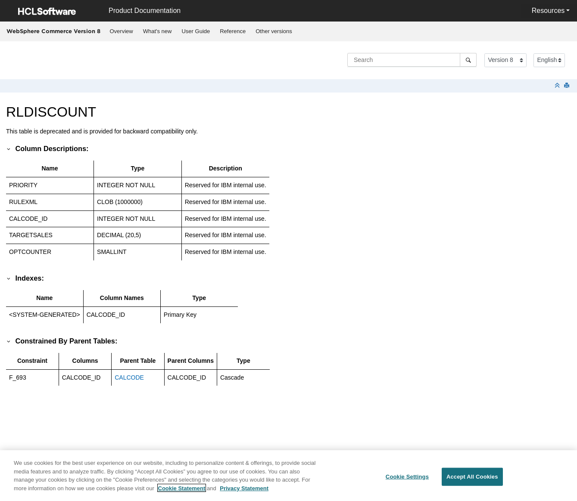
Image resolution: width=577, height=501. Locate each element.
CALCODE (129, 377)
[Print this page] (568, 86)
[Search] (468, 60)
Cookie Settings (407, 480)
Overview (121, 31)
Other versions (274, 31)
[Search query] (412, 60)
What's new (157, 31)
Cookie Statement (182, 492)
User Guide (195, 31)
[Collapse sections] (558, 86)
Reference (233, 31)
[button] (9, 148)
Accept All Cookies (472, 480)
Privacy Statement (244, 492)
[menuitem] (121, 31)
